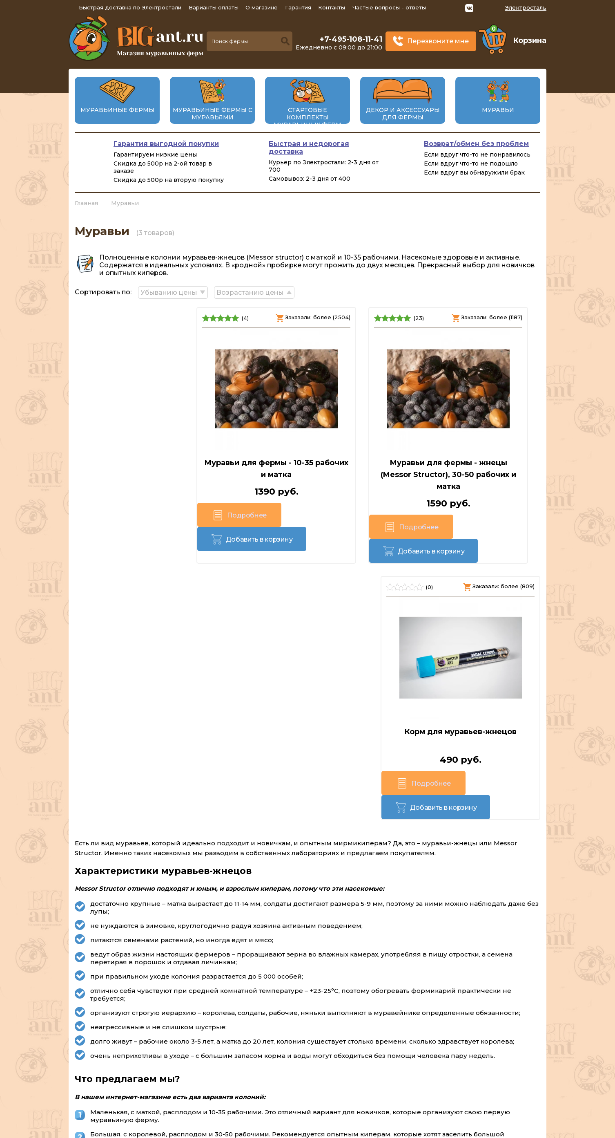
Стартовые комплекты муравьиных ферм (307, 117)
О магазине (261, 7)
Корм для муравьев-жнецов (467, 461)
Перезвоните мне (438, 41)
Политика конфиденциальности (484, 1090)
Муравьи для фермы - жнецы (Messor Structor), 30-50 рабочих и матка (307, 473)
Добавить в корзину (184, 516)
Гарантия (298, 7)
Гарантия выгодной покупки (166, 144)
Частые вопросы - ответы (389, 7)
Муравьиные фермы (117, 110)
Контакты (331, 7)
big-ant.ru (255, 1130)
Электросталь (525, 7)
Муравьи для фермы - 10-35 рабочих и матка (148, 467)
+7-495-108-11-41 (351, 39)
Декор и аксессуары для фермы (403, 113)
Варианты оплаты (213, 7)
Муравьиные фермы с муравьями (212, 113)
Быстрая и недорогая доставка (309, 147)
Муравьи (498, 110)
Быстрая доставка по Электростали (130, 7)
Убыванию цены (170, 291)
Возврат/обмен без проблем (476, 144)
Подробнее (110, 516)
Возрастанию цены (253, 291)
